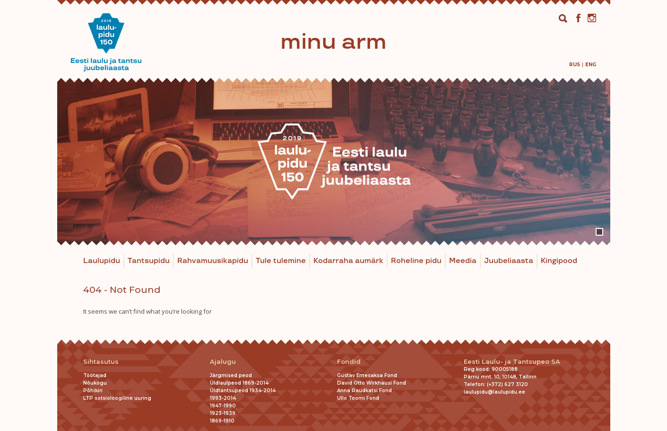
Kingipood (559, 261)
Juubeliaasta (508, 261)
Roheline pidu (416, 261)
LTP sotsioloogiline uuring (117, 398)
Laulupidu (101, 261)
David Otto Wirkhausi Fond (371, 383)
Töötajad (94, 375)
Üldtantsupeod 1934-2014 (243, 390)
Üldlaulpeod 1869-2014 (239, 383)
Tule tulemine (281, 261)
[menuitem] (574, 65)
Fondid (349, 362)
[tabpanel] (333, 161)
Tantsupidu (149, 261)
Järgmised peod (231, 375)
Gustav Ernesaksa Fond (367, 375)
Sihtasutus (101, 362)
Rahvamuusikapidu (212, 261)
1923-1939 (222, 413)
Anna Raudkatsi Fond (364, 390)
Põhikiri (93, 390)
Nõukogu (95, 383)
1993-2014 (223, 398)
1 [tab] (599, 232)
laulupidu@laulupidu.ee (494, 392)
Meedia (462, 261)
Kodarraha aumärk (348, 261)
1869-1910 (222, 421)
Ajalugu (223, 362)
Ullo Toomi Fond (358, 398)
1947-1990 (223, 406)
